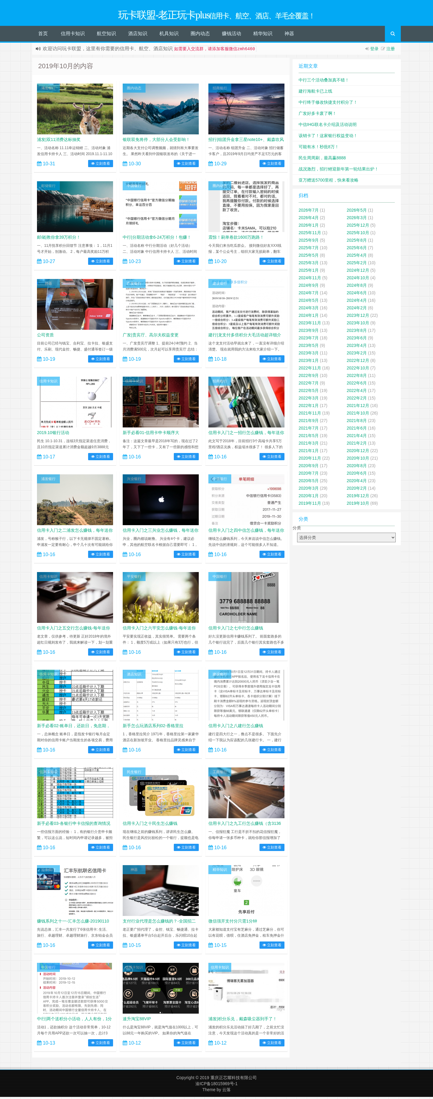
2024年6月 (357, 294)
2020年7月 (309, 475)
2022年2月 (357, 400)
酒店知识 (137, 35)
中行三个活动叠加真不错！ (324, 82)
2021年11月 (310, 415)
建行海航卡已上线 (315, 93)
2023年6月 (357, 340)
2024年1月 (309, 317)
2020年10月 (358, 460)
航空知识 (106, 35)
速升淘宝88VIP (137, 1020)
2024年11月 (310, 279)
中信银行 (220, 481)
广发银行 (134, 285)
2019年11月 (310, 505)
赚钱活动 (231, 35)
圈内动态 (200, 35)
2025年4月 (357, 257)
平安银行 (134, 579)
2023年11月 (310, 325)
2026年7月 (309, 212)
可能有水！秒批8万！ (319, 148)
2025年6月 (357, 249)
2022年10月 (358, 370)
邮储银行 (48, 188)
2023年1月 (309, 362)
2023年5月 (309, 347)
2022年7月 (309, 385)
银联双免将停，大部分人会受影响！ (156, 141)
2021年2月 (357, 445)
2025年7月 (309, 249)
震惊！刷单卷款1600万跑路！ (236, 239)
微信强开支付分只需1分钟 (232, 923)
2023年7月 (309, 340)
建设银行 (220, 285)
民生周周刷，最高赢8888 (322, 160)
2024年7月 (309, 294)
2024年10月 (358, 279)
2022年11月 (310, 370)
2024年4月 (357, 302)
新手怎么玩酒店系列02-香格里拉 (153, 727)
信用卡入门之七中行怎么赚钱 (235, 630)
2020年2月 (357, 490)
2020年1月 (309, 497)
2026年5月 (357, 212)
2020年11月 (310, 460)
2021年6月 (357, 430)
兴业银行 (134, 481)
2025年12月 (358, 227)
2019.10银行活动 (53, 434)
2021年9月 (309, 422)
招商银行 (220, 90)
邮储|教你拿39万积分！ (59, 239)
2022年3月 (309, 400)
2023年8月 (357, 332)
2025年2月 (357, 264)
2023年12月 (358, 317)
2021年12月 (358, 407)
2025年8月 (357, 242)
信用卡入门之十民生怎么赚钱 (150, 825)
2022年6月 (357, 385)
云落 (226, 1091)
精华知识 (262, 35)
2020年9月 (309, 467)
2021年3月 (309, 445)
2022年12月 (358, 362)
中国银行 (134, 188)
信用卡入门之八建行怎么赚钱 (235, 727)
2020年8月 (357, 467)
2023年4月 (357, 347)
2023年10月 (358, 325)
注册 (390, 50)
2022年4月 (357, 392)
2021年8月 (357, 422)
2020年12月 (358, 452)
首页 (43, 35)
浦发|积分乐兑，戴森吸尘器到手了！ (242, 1020)
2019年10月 (358, 505)
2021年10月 (358, 415)
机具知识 (169, 35)
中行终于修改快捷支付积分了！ (328, 104)
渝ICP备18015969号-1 (216, 1085)
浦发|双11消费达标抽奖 (59, 141)
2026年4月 (309, 219)
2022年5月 (309, 392)
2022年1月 (309, 407)
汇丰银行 (48, 872)
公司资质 (45, 337)
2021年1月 (309, 452)
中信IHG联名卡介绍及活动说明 (328, 126)
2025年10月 (358, 234)
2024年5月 (309, 302)
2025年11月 (310, 234)
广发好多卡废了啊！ (317, 115)
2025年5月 (309, 257)
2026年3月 (357, 219)
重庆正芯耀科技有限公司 (233, 1079)
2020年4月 (357, 482)
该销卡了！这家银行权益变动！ (328, 137)
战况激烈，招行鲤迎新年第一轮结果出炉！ (339, 171)
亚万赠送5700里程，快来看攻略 (328, 182)
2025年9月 (309, 242)
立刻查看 (100, 166)
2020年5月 (309, 482)
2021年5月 (309, 437)
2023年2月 (357, 355)
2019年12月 (358, 497)
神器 (289, 35)
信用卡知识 (73, 35)
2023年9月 (309, 332)
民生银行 (134, 774)
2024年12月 (358, 272)
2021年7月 (309, 430)
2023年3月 (309, 355)
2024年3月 (309, 310)
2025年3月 (309, 264)
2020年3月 (309, 490)
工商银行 (220, 774)
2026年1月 (309, 227)
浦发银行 (48, 90)
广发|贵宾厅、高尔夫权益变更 (151, 337)
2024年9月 (309, 287)
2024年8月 (357, 287)
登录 (374, 50)
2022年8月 (357, 377)
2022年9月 (309, 377)
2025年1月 (309, 272)
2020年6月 (357, 475)
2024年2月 (357, 310)
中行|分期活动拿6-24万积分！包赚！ (157, 239)
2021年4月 (357, 437)
